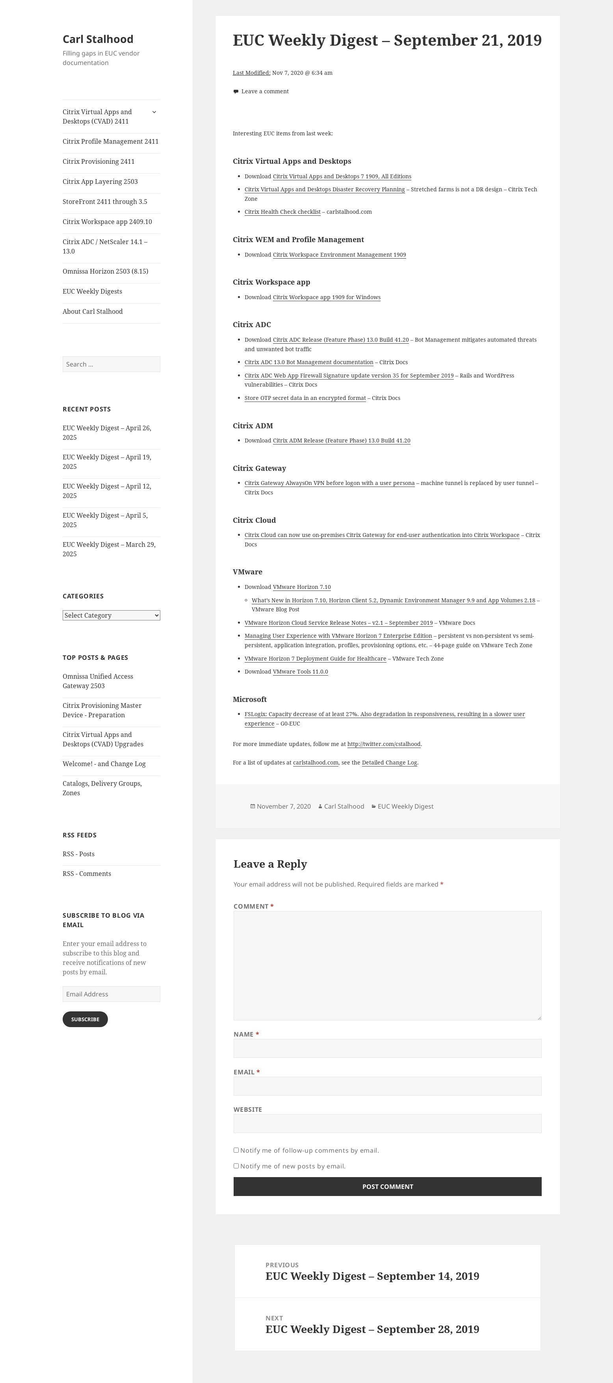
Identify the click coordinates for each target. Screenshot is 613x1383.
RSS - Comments (87, 873)
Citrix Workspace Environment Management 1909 (339, 254)
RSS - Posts (79, 854)
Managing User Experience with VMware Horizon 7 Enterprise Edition (338, 635)
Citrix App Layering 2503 (100, 181)
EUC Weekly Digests (92, 291)
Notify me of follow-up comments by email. (309, 1150)
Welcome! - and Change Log (104, 763)
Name (246, 1034)
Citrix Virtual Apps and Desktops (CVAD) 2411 (97, 116)
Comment (254, 906)
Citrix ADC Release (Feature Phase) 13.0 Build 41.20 (341, 339)
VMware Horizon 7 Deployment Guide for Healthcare (315, 658)
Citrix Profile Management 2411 (111, 141)
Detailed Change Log (389, 762)
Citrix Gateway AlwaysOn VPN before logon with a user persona (330, 483)
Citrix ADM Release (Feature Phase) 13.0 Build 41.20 (342, 440)
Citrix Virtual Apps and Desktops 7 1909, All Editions (342, 176)
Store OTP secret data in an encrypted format (305, 398)
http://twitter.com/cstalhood (384, 744)
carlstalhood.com (315, 762)
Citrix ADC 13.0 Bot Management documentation (309, 362)
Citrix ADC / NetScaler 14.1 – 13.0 (105, 246)
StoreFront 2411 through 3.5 (105, 201)
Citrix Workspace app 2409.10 (107, 221)
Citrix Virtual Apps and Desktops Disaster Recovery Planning (325, 189)
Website (248, 1109)
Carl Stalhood (98, 38)
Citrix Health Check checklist (283, 211)
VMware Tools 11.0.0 (300, 671)
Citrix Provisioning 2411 (99, 161)
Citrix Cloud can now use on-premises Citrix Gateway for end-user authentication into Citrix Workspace (382, 535)
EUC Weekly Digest (406, 806)
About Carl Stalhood (93, 311)
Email (247, 1072)
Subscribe (85, 1019)
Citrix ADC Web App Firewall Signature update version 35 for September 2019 (349, 375)
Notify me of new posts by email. (293, 1166)
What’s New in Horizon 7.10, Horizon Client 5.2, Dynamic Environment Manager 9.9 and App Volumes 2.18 (393, 600)
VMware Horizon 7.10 (302, 587)
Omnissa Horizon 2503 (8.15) (106, 271)
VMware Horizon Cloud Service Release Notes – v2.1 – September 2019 (339, 622)
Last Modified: (252, 72)
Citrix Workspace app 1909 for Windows (327, 297)
